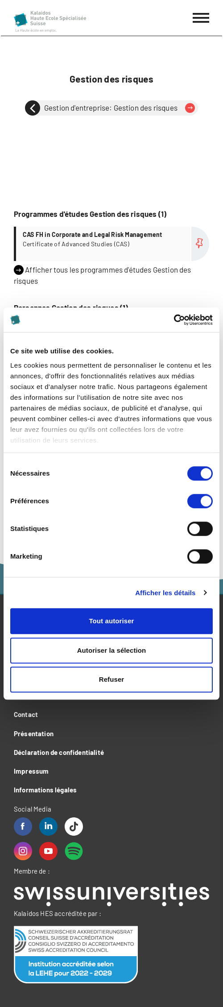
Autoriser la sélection (111, 650)
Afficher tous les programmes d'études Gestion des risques (102, 275)
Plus (112, 244)
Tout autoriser (111, 621)
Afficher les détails (165, 593)
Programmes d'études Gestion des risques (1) (90, 213)
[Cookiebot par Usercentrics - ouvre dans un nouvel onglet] (174, 320)
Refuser (111, 679)
